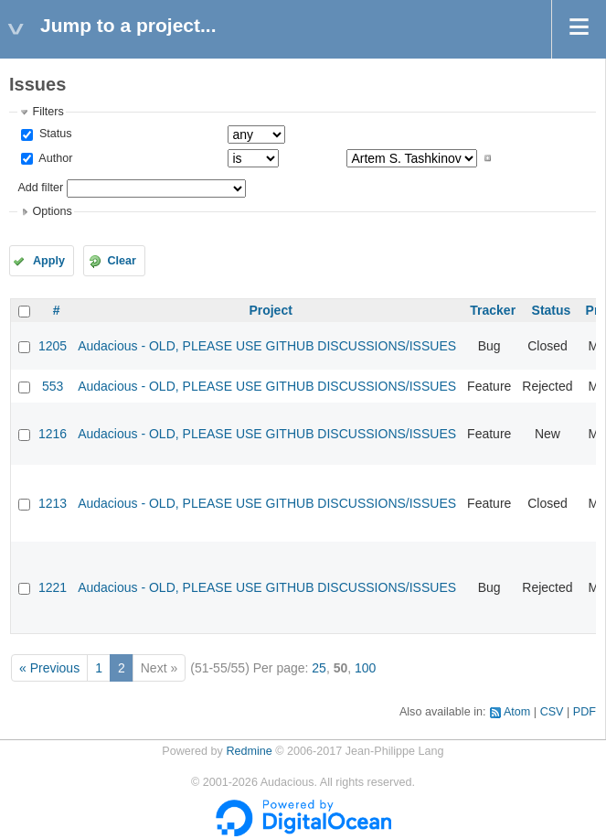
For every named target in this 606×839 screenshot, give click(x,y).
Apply (49, 260)
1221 (52, 587)
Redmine (248, 751)
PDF (584, 711)
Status (53, 133)
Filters (47, 111)
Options (51, 211)
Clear (121, 260)
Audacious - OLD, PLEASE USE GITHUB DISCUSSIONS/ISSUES (267, 346)
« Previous (49, 668)
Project (270, 310)
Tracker (493, 310)
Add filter (40, 187)
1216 (52, 433)
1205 (52, 346)
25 (319, 668)
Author (54, 158)
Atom (517, 711)
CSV (552, 711)
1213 (52, 503)
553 (52, 386)
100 (365, 668)
